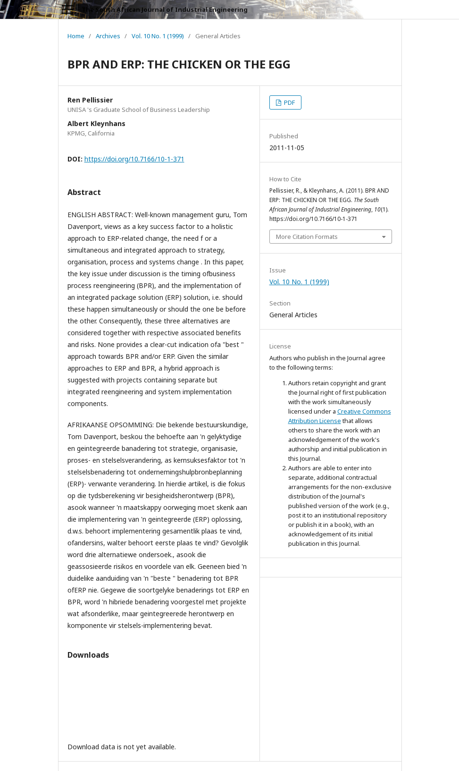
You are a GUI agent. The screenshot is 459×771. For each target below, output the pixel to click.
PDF (289, 102)
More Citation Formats (307, 236)
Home (75, 36)
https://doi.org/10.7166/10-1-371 (134, 158)
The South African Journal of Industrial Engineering (165, 9)
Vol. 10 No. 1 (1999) (158, 36)
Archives (108, 36)
